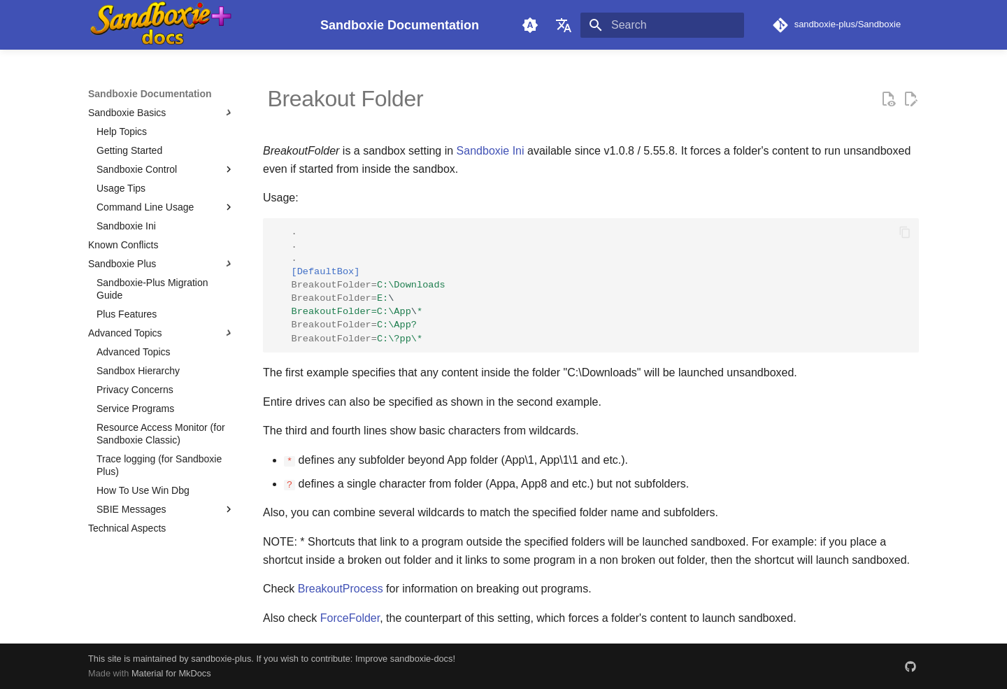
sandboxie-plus (221, 658)
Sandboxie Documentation (150, 93)
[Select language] (564, 25)
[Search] (662, 25)
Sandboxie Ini (490, 151)
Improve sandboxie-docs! (405, 658)
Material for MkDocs (171, 673)
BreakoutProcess (340, 589)
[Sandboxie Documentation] (193, 25)
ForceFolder (350, 617)
